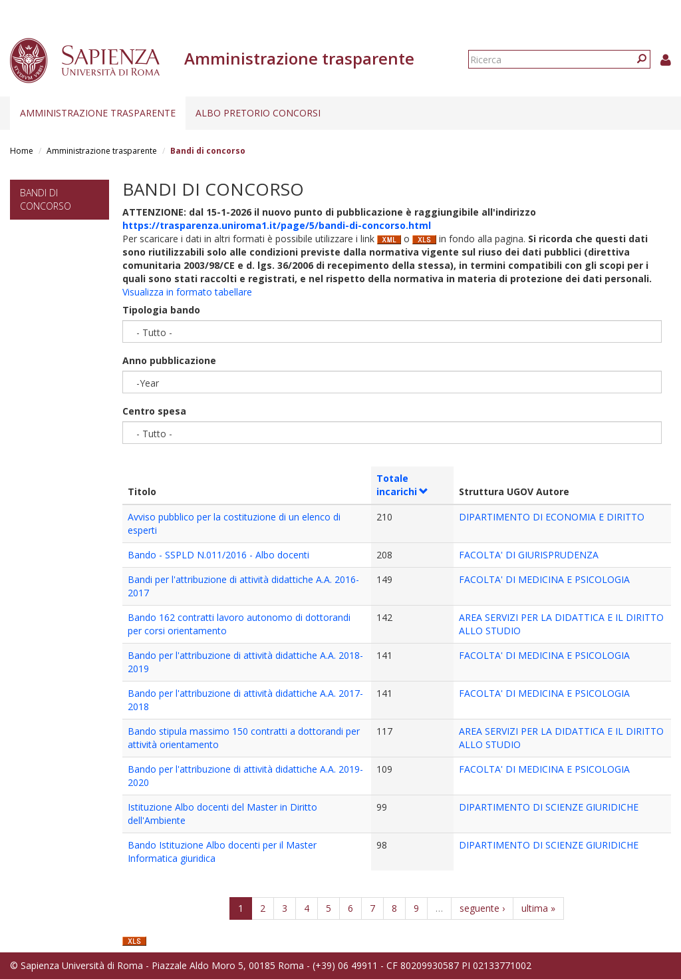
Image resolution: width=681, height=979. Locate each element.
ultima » (538, 908)
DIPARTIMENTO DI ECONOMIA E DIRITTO (551, 516)
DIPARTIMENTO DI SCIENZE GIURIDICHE (548, 807)
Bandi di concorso (45, 199)
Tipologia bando (161, 309)
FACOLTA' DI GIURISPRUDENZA (529, 554)
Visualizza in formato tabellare (187, 292)
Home (21, 150)
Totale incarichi (402, 485)
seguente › (482, 908)
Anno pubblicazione (169, 360)
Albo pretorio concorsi (258, 112)
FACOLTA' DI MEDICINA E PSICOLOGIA (544, 579)
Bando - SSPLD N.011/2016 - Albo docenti (218, 554)
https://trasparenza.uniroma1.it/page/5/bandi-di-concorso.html (276, 225)
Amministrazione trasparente (98, 112)
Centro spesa (154, 411)
